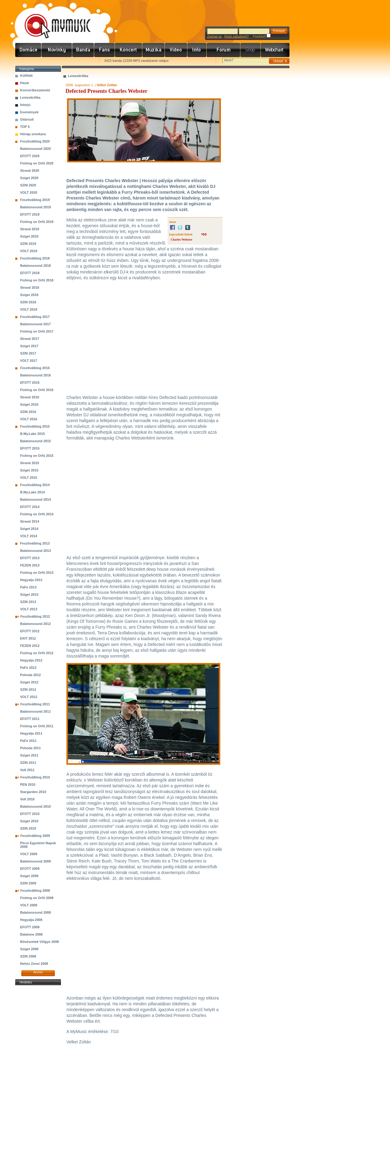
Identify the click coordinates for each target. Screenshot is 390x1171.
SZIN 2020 (28, 185)
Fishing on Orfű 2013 (36, 572)
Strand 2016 (29, 397)
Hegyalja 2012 (31, 660)
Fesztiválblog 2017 (35, 317)
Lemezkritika (30, 97)
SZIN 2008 (28, 956)
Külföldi (26, 75)
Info (197, 50)
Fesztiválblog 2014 (35, 485)
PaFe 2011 (28, 740)
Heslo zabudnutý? (236, 36)
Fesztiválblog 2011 (35, 704)
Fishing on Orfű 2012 (36, 653)
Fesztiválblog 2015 (35, 426)
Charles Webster (181, 239)
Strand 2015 (29, 463)
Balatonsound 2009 (35, 861)
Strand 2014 (29, 521)
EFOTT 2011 (30, 719)
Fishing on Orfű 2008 (36, 898)
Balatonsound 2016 (35, 375)
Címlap (28, 50)
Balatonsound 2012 (35, 624)
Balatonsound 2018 (35, 265)
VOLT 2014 (28, 536)
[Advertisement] (38, 1078)
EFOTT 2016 (30, 382)
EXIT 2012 (28, 638)
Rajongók (104, 50)
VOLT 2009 (28, 854)
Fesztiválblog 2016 (35, 368)
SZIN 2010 (28, 828)
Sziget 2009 (29, 876)
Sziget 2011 (29, 755)
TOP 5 (25, 127)
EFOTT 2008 (30, 927)
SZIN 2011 (28, 762)
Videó (176, 50)
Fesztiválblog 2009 (35, 836)
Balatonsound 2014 (35, 499)
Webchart (275, 50)
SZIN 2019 (28, 243)
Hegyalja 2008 (31, 920)
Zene (153, 50)
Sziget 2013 (29, 594)
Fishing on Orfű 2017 (36, 331)
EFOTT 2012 (30, 631)
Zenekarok (83, 50)
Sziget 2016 (29, 404)
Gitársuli (27, 119)
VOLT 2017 (28, 360)
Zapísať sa (214, 36)
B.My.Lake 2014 (32, 492)
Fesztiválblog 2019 (35, 200)
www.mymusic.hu (52, 20)
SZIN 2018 (28, 302)
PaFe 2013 (28, 587)
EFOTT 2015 (30, 448)
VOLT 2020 (28, 192)
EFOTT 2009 (30, 868)
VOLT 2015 (28, 477)
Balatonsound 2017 (35, 324)
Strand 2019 (29, 229)
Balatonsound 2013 (35, 550)
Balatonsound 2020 (35, 148)
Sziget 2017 (29, 346)
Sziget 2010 (29, 821)
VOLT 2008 (28, 905)
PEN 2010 (27, 784)
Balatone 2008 (31, 934)
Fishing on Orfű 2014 (36, 514)
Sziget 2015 (29, 470)
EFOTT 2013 (30, 558)
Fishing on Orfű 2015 (36, 455)
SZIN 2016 (28, 412)
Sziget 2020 (29, 178)
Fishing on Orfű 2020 (36, 163)
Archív (38, 972)
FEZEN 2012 (30, 645)
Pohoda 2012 (30, 675)
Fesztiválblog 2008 (35, 890)
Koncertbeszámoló (35, 90)
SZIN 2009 (28, 883)
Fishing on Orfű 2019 (36, 222)
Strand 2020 (29, 170)
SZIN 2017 (28, 353)
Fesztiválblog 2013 (35, 543)
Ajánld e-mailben (79, 61)
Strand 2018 (29, 287)
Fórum (223, 50)
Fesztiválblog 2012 (35, 616)
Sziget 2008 (29, 949)
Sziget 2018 (29, 295)
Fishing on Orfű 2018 (36, 280)
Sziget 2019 (29, 236)
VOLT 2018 (28, 309)
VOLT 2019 (28, 251)
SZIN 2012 (28, 689)
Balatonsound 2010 (35, 806)
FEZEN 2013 (30, 565)
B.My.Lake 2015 (32, 434)
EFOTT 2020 (30, 156)
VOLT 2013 (28, 609)
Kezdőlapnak (53, 61)
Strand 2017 (29, 338)
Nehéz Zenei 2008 (34, 963)
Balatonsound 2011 (35, 711)
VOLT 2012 (28, 697)
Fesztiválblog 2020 (35, 141)
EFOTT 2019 (30, 214)
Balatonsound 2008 (35, 912)
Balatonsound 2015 (35, 441)
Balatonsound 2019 (35, 207)
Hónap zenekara (33, 134)
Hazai (24, 83)
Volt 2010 (27, 799)
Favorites (27, 61)
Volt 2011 (27, 770)
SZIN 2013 (28, 602)
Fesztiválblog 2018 (35, 258)
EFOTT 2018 (30, 273)
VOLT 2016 (28, 419)
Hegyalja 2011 (31, 733)
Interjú (25, 105)
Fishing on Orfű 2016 (36, 390)
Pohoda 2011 (30, 748)
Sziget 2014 (29, 529)
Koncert (128, 50)
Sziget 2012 (29, 682)
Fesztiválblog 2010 (35, 777)
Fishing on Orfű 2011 (36, 726)
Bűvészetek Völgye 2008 (39, 942)
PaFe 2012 (28, 667)
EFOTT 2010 (30, 814)
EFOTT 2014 (30, 507)
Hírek (56, 50)
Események (29, 112)
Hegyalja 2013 (31, 580)
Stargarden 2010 (33, 792)
